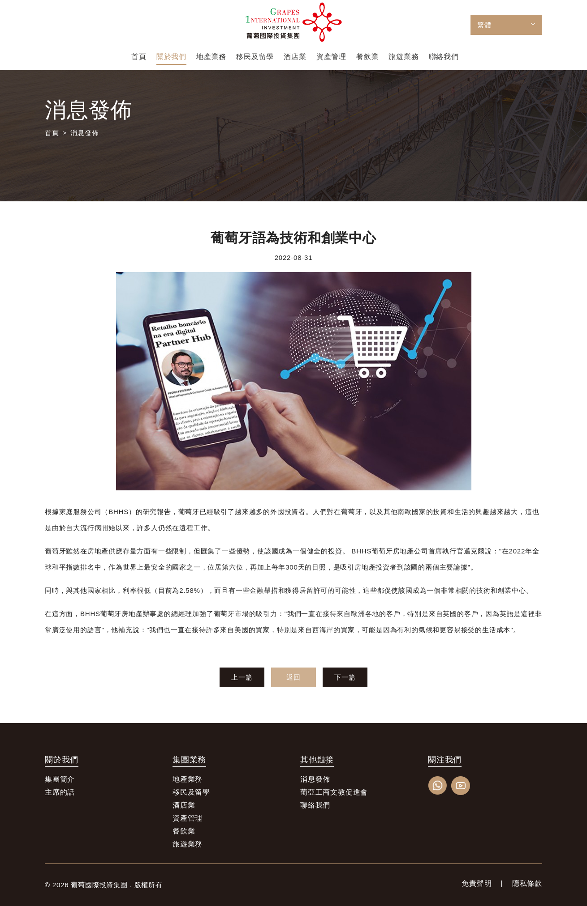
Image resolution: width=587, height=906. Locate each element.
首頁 (52, 132)
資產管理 (188, 818)
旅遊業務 (188, 844)
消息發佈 (84, 132)
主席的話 (60, 792)
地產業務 (188, 779)
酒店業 (184, 805)
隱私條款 (527, 883)
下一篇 (344, 677)
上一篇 (241, 677)
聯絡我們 (315, 805)
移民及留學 (191, 792)
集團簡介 (60, 779)
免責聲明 (477, 883)
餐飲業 (184, 831)
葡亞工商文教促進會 (334, 792)
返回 (293, 677)
